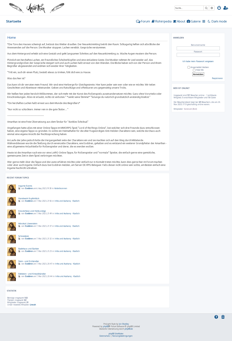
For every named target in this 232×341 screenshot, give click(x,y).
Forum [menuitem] (143, 21)
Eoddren (29, 188)
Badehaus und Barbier (28, 248)
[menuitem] (219, 8)
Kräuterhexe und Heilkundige (32, 211)
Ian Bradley (124, 324)
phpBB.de (129, 329)
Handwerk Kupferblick (28, 198)
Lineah (33, 304)
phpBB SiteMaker (116, 333)
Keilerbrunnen (60, 188)
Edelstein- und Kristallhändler (32, 273)
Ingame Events (25, 185)
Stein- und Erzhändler (28, 261)
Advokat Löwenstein (27, 223)
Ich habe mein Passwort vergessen (198, 61)
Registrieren (217, 78)
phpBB (106, 326)
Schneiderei (23, 236)
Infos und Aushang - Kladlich (67, 201)
